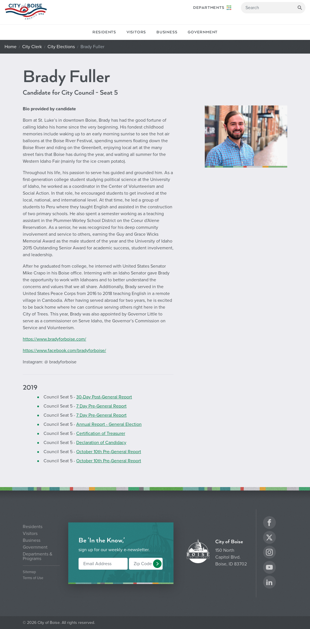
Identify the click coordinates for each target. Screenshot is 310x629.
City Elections (61, 47)
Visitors (136, 32)
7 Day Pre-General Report (101, 406)
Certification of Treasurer (100, 433)
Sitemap (29, 572)
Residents (104, 32)
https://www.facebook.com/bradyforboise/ (64, 350)
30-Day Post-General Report (104, 397)
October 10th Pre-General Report (108, 452)
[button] (157, 563)
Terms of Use (33, 578)
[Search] (273, 7)
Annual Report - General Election (109, 424)
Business (166, 32)
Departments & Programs (37, 556)
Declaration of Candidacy (101, 442)
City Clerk (32, 47)
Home (10, 47)
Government (203, 32)
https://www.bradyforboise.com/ (54, 339)
